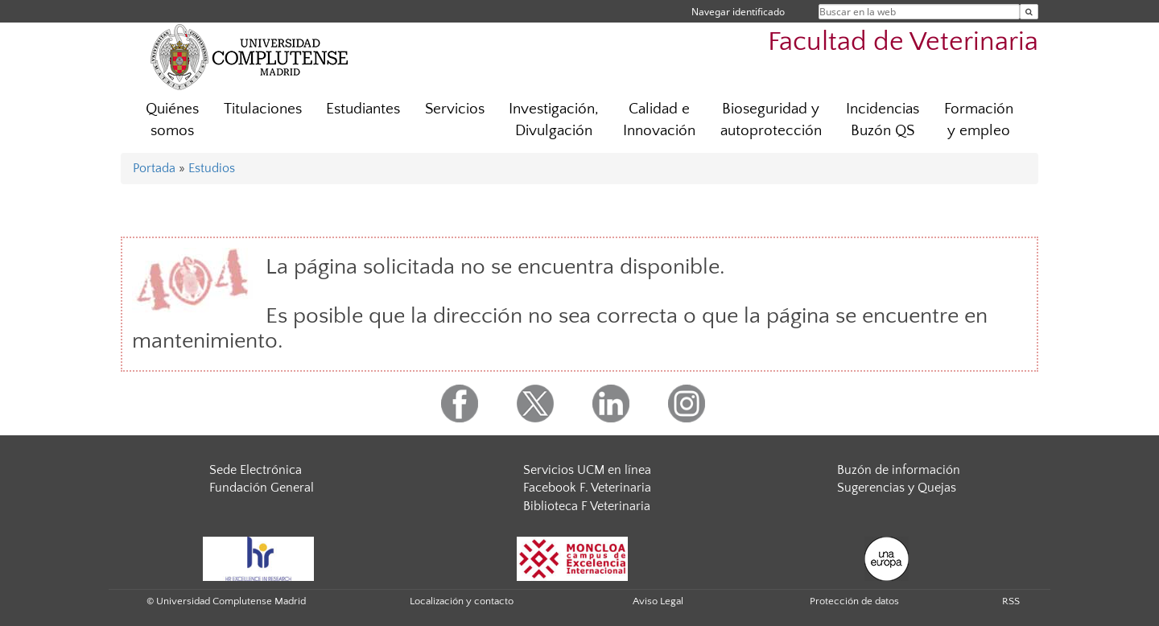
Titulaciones (263, 109)
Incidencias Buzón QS (882, 120)
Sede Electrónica (255, 470)
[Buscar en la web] (1029, 11)
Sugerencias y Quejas (896, 487)
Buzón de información (898, 470)
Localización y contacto (462, 601)
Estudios (211, 168)
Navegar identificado (738, 12)
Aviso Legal (658, 601)
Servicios (455, 109)
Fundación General (261, 487)
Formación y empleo (978, 120)
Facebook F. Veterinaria (587, 487)
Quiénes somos (172, 120)
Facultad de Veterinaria (903, 42)
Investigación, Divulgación (554, 120)
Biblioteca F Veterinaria (586, 506)
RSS (1011, 601)
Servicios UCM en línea (587, 470)
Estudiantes (363, 109)
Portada (154, 168)
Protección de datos (854, 601)
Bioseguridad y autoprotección (771, 120)
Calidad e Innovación (659, 120)
